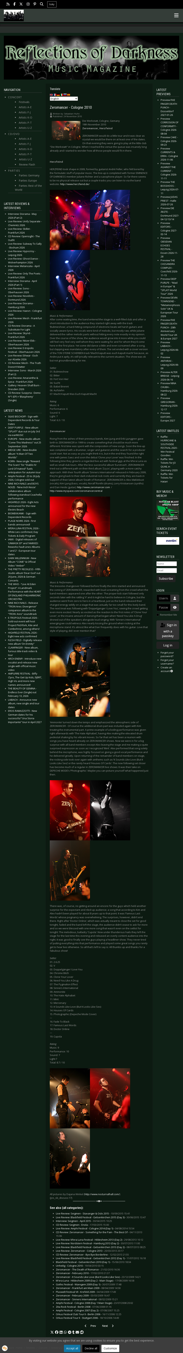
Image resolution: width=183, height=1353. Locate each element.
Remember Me (168, 614)
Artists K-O (25, 117)
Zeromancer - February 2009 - (83, 1295)
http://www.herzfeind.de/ (75, 184)
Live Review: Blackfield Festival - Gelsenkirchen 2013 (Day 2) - (101, 1247)
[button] (52, 1332)
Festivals (24, 102)
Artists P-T (25, 122)
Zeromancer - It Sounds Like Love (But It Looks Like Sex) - (98, 1277)
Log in (167, 645)
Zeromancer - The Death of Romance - (88, 1269)
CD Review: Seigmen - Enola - (82, 1224)
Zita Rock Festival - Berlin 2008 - (83, 1306)
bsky (51, 4)
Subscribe (166, 578)
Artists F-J (25, 112)
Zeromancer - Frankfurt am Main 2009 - (88, 1288)
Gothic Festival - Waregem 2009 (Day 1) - (88, 1284)
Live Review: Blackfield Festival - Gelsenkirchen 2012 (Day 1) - (101, 1258)
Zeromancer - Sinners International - (87, 1299)
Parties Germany (29, 175)
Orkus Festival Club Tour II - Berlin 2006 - (88, 1314)
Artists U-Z (25, 128)
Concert (15, 97)
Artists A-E (25, 107)
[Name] (166, 563)
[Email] (166, 570)
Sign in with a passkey (168, 630)
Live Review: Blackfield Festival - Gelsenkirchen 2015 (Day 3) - (101, 1217)
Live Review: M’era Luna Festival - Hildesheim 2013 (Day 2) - (99, 1239)
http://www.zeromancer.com (93, 487)
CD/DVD (14, 134)
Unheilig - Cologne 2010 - (80, 1265)
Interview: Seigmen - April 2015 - (84, 1221)
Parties (14, 170)
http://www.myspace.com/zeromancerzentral (76, 491)
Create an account (167, 669)
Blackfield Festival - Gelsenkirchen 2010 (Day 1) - (93, 1262)
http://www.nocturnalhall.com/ (102, 1194)
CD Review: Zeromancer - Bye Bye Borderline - (92, 1254)
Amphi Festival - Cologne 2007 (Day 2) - (87, 1310)
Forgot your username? (167, 662)
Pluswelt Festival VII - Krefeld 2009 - (86, 1292)
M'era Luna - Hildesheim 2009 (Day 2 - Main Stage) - (95, 1280)
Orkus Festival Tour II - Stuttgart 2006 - (87, 1318)
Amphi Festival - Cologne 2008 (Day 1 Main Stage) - (94, 1303)
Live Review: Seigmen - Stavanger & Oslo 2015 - (93, 1213)
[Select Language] (64, 99)
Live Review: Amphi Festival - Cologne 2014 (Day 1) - (95, 1228)
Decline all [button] (91, 1348)
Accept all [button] (72, 1348)
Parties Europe (28, 180)
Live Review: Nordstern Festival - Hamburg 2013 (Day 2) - (98, 1243)
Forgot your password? (167, 654)
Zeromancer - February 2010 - (83, 1273)
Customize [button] (110, 1348)
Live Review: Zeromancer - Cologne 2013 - (89, 1250)
